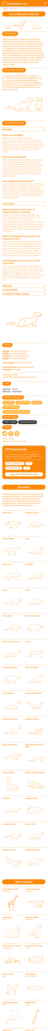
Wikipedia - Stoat (9, 389)
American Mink (31, 667)
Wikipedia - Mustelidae (12, 391)
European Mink (8, 824)
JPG (27, 468)
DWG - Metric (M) (13, 468)
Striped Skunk (8, 773)
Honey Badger (8, 538)
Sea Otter (29, 564)
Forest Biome (10, 422)
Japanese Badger (32, 850)
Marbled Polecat (32, 719)
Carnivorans (23, 403)
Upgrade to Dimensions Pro (24, 474)
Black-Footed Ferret (10, 642)
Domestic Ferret (32, 513)
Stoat (27, 538)
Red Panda (7, 513)
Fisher (5, 590)
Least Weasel (8, 693)
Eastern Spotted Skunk (35, 773)
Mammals (37, 403)
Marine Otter (30, 824)
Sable (27, 590)
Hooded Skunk (31, 798)
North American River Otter (34, 746)
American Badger (32, 616)
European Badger (9, 667)
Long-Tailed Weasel (33, 693)
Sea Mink (6, 798)
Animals (5, 9)
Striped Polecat (8, 850)
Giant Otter (7, 616)
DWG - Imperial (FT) (15, 463)
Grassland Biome (27, 422)
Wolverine (6, 564)
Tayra (27, 642)
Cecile (11, 439)
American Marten (9, 745)
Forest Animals (11, 407)
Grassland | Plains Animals (16, 412)
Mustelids (13, 9)
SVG (29, 463)
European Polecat (9, 719)
